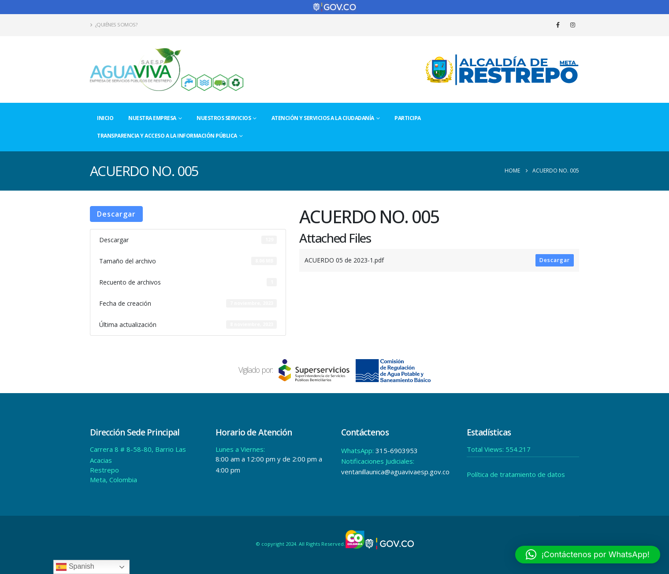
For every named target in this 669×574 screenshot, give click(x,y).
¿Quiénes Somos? (113, 24)
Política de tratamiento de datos (516, 474)
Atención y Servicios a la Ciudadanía (322, 118)
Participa (407, 118)
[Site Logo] (167, 69)
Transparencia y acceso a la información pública (167, 135)
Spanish (75, 567)
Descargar (116, 214)
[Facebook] (558, 25)
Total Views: (486, 449)
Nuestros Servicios (224, 118)
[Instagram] (572, 25)
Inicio (105, 118)
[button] (587, 554)
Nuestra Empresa (152, 118)
